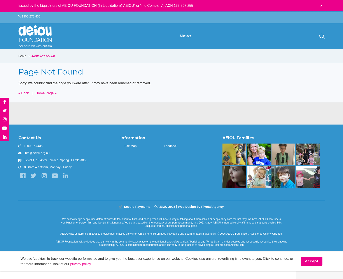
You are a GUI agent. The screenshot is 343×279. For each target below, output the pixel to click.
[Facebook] (22, 183)
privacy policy (85, 272)
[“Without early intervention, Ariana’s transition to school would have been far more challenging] (283, 162)
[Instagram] (44, 183)
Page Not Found (43, 63)
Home (22, 63)
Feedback (170, 153)
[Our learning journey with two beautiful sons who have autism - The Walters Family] (234, 162)
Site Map (130, 153)
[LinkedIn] (66, 183)
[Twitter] (33, 183)
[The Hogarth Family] (307, 185)
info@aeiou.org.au (37, 160)
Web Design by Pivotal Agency (201, 214)
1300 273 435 (29, 16)
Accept (311, 269)
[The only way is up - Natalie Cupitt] (234, 185)
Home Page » (46, 100)
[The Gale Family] (283, 185)
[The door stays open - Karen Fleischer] (258, 185)
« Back (23, 100)
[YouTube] (55, 183)
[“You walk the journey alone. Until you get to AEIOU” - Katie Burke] (258, 162)
